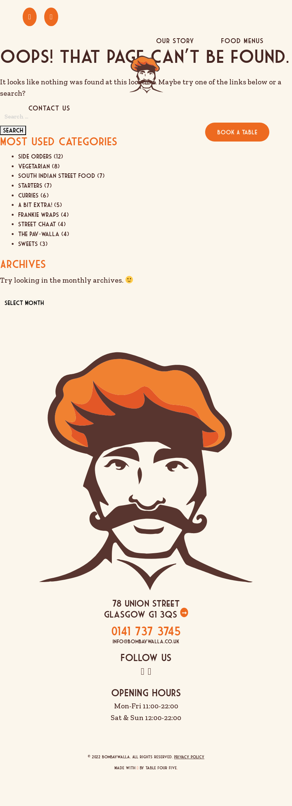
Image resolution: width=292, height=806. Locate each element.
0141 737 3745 (146, 630)
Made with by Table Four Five (146, 768)
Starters (30, 185)
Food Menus (242, 40)
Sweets (28, 243)
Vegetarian (34, 166)
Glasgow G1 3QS (142, 614)
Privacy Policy (189, 757)
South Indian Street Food (56, 175)
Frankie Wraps (38, 214)
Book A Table (237, 132)
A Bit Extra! (35, 204)
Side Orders (35, 156)
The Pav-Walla (38, 233)
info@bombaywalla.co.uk (146, 641)
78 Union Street (146, 603)
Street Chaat (37, 224)
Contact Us (49, 108)
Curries (28, 195)
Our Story (175, 40)
